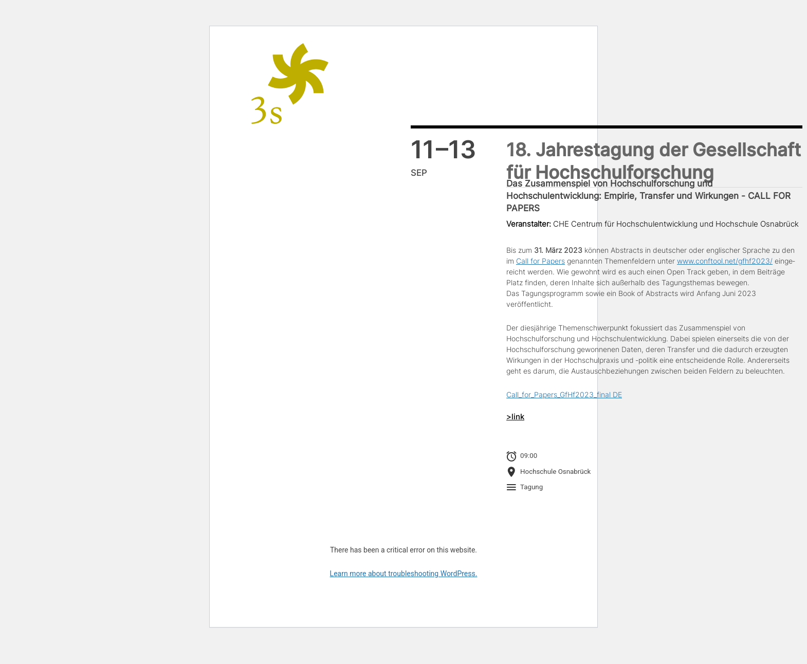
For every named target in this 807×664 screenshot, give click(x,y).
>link (515, 416)
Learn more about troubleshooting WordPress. (404, 573)
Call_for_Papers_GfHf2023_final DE (564, 394)
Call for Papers (540, 260)
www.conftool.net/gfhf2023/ (725, 260)
